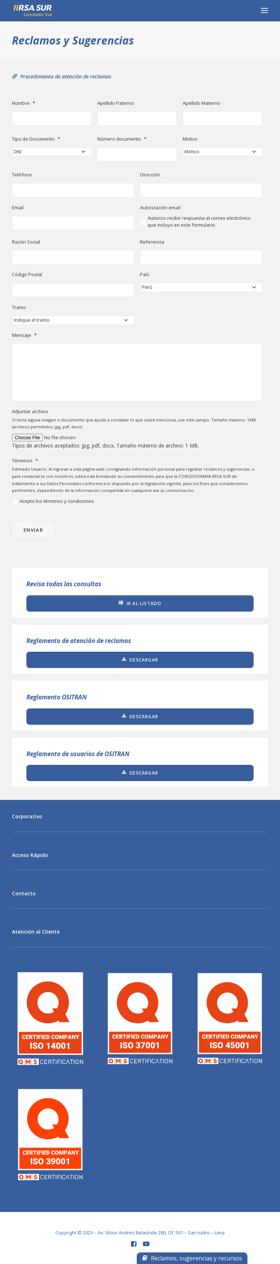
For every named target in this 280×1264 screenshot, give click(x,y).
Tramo (19, 307)
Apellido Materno (201, 103)
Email (18, 208)
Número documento (122, 139)
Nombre (23, 103)
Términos (25, 461)
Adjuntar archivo (30, 411)
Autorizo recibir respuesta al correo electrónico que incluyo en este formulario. (199, 221)
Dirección (150, 175)
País (144, 274)
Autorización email (160, 208)
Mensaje (24, 335)
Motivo (190, 139)
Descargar (140, 660)
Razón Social (26, 242)
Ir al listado (140, 603)
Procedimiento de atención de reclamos (61, 76)
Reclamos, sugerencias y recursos (192, 1258)
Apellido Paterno (115, 103)
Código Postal (27, 274)
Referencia (152, 242)
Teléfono (22, 175)
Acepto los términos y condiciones (57, 501)
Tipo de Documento (36, 139)
